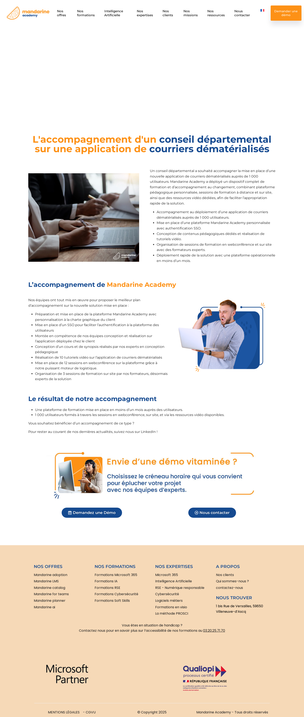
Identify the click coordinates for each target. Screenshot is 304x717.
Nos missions (190, 13)
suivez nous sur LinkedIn (135, 432)
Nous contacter (242, 13)
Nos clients (168, 13)
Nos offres (61, 13)
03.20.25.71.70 (214, 630)
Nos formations (86, 13)
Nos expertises (145, 13)
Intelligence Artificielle (113, 13)
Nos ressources (216, 13)
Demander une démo (286, 13)
